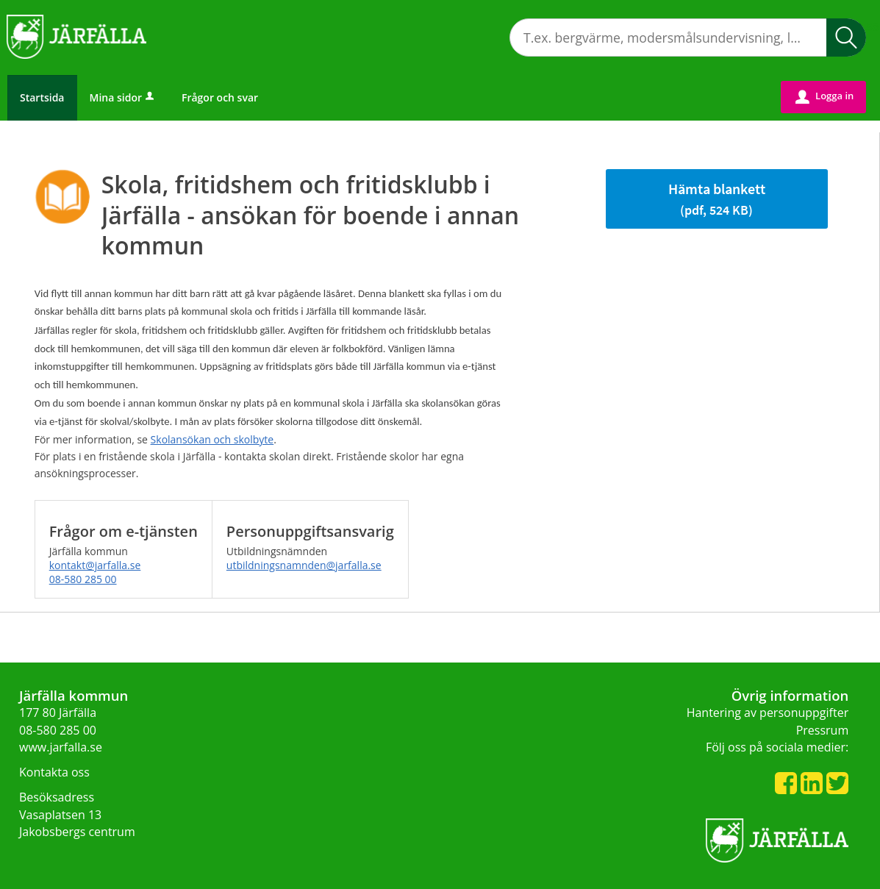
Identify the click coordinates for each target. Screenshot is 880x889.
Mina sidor (123, 97)
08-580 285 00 (83, 579)
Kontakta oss (54, 772)
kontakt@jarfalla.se (95, 565)
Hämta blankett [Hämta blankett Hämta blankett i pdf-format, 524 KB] (716, 198)
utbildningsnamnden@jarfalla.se (304, 565)
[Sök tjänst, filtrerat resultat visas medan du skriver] (687, 37)
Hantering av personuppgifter (768, 712)
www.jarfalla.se (60, 747)
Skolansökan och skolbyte (212, 439)
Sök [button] (846, 37)
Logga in (824, 96)
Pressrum (822, 730)
